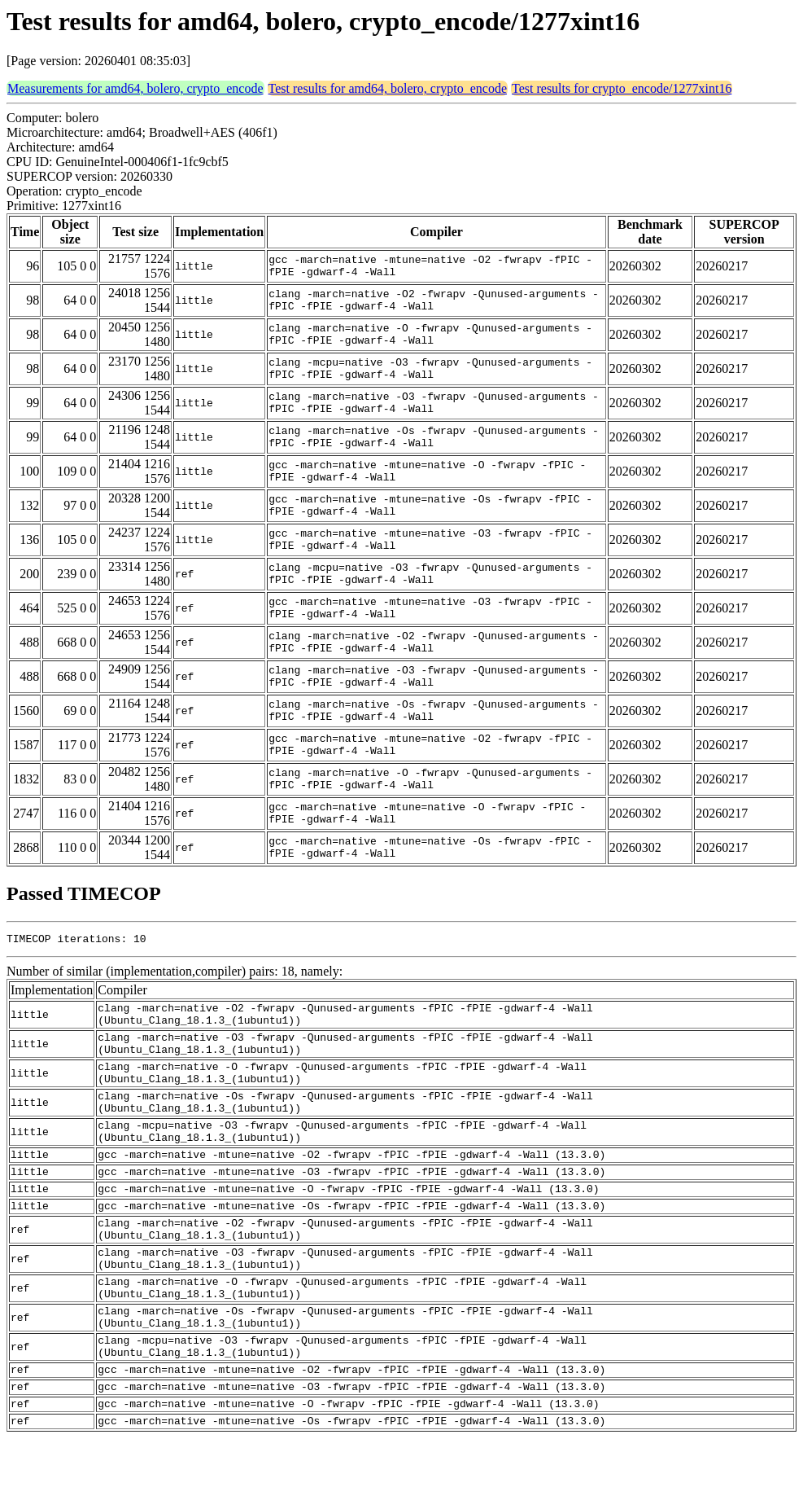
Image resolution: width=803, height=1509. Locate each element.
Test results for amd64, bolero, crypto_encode (387, 88)
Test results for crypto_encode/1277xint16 (621, 88)
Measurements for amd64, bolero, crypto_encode (135, 88)
